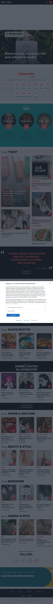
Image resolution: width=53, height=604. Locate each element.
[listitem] (26, 307)
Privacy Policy (34, 320)
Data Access (26, 320)
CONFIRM (13, 315)
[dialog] (26, 302)
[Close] (50, 283)
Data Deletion (19, 320)
